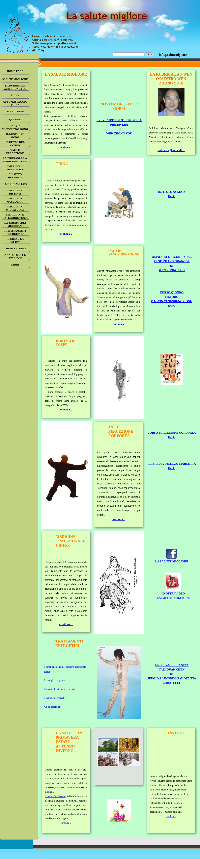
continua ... (66, 823)
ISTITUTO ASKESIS (171, 191)
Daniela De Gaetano (55, 796)
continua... (66, 147)
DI (119, 129)
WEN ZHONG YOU (119, 133)
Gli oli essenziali (52, 706)
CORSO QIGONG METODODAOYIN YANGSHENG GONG (171, 297)
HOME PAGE (15, 71)
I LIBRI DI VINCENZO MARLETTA (171, 463)
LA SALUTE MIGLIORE (171, 561)
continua (65, 409)
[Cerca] (128, 54)
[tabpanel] (174, 54)
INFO (171, 196)
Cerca (149, 54)
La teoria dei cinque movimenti (59, 689)
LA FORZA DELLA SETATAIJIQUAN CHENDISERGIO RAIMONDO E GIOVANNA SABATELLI (171, 673)
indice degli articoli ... (171, 150)
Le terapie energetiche (55, 680)
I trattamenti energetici (55, 698)
